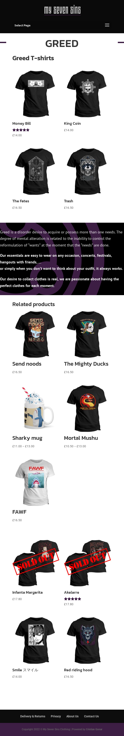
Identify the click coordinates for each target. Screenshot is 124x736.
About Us (72, 716)
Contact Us (91, 716)
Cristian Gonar (94, 729)
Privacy (56, 716)
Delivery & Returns (32, 716)
